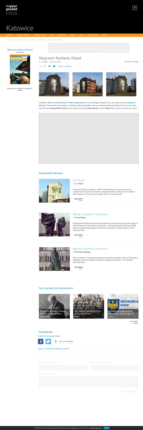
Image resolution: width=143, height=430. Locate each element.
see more (78, 199)
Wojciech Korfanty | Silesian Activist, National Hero (53, 312)
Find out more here (95, 428)
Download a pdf (20, 52)
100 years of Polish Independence (71, 103)
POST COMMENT (129, 383)
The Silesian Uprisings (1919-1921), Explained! (88, 312)
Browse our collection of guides (19, 88)
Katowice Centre (55, 62)
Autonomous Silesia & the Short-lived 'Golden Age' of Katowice (121, 312)
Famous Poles (44, 316)
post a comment (65, 66)
